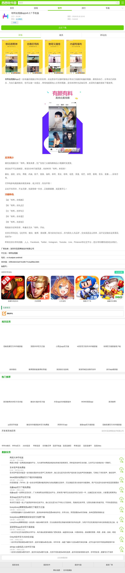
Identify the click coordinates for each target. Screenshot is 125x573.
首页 (12, 8)
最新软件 (46, 565)
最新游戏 (15, 565)
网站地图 (56, 570)
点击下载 (62, 28)
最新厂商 (109, 565)
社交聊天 (19, 19)
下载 (121, 462)
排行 (84, 8)
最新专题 (78, 565)
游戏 (36, 8)
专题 (108, 8)
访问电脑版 (67, 570)
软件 (60, 8)
